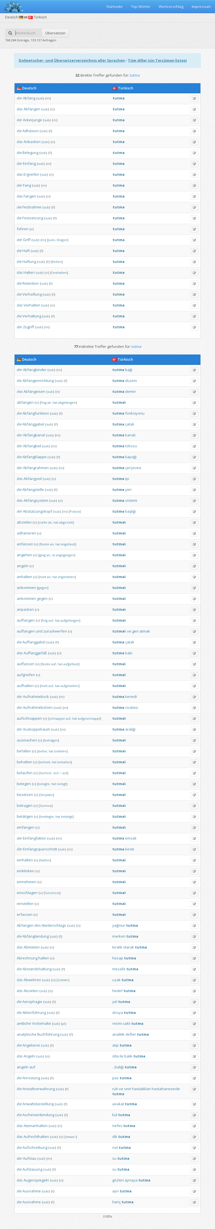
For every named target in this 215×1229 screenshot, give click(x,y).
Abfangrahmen (36, 467)
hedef (117, 990)
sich (56, 773)
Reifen (57, 262)
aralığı (130, 729)
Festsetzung (32, 217)
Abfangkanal (34, 435)
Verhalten (32, 305)
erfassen (24, 914)
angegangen (65, 555)
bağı (128, 369)
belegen (24, 783)
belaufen (24, 772)
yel (114, 1001)
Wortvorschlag (171, 6)
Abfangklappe (34, 456)
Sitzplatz (46, 795)
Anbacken (32, 141)
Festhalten (59, 272)
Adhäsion (30, 130)
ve (129, 631)
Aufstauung (32, 1169)
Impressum (201, 6)
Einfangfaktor (34, 838)
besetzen (25, 794)
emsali (130, 838)
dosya (117, 1012)
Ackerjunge (32, 119)
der (19, 98)
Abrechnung (27, 958)
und (39, 631)
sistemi (131, 500)
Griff (27, 239)
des (37, 925)
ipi (127, 478)
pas (115, 1077)
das (20, 108)
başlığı (130, 511)
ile (121, 1056)
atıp (115, 1045)
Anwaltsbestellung (38, 1103)
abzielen (24, 522)
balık (128, 1056)
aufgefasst (70, 664)
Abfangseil (33, 478)
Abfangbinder (34, 369)
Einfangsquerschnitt (40, 849)
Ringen (62, 240)
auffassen (25, 663)
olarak (128, 947)
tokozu (131, 445)
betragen (51, 740)
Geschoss (52, 893)
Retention (30, 283)
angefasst (68, 544)
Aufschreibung (34, 1147)
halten (45, 860)
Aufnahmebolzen (38, 707)
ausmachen (27, 740)
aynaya (131, 1180)
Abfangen (32, 108)
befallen (24, 750)
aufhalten (25, 685)
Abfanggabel (33, 424)
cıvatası (131, 707)
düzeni (131, 380)
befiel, (43, 751)
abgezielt (66, 522)
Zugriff (28, 326)
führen (23, 228)
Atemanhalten (36, 1125)
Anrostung (31, 1077)
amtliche (24, 1023)
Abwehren (32, 979)
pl (63, 1023)
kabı (128, 652)
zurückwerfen (55, 631)
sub (40, 98)
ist (53, 555)
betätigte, (47, 816)
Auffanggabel (33, 642)
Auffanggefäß (35, 652)
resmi (117, 1023)
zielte (43, 522)
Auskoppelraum (36, 729)
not (115, 1147)
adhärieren (26, 533)
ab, (49, 402)
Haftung (29, 261)
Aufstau (29, 1158)
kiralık (117, 947)
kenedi (131, 696)
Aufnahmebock (36, 696)
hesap (117, 958)
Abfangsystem (36, 500)
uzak (116, 979)
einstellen (25, 903)
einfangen (25, 827)
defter (130, 1034)
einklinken (25, 870)
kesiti (129, 849)
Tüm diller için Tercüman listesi (157, 60)
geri (135, 631)
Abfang (29, 98)
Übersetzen (55, 32)
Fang (27, 185)
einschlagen (27, 892)
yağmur (118, 925)
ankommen (26, 587)
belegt (61, 784)
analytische (26, 1034)
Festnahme (31, 207)
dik (114, 1136)
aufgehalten (69, 686)
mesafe (118, 968)
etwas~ (71, 1137)
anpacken (25, 609)
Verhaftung (32, 294)
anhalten (24, 576)
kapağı (131, 456)
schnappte (57, 718)
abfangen (25, 402)
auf (64, 773)
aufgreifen (26, 674)
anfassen (25, 543)
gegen (42, 588)
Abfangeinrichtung (38, 380)
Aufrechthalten (36, 1136)
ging (42, 555)
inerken (118, 936)
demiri (130, 391)
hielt (42, 577)
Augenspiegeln (36, 1180)
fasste (45, 544)
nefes (117, 1125)
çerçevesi (133, 467)
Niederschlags (54, 925)
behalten (24, 761)
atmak (144, 631)
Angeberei (31, 1045)
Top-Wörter (140, 6)
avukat (118, 1103)
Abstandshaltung (37, 968)
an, (52, 544)
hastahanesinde (166, 1088)
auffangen (26, 620)
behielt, (45, 762)
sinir (127, 1088)
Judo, (52, 240)
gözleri (118, 1180)
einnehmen (26, 881)
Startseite (114, 6)
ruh (115, 1088)
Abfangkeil (32, 445)
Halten (29, 272)
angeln (23, 565)
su (114, 1158)
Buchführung (48, 1034)
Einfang (29, 163)
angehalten (66, 577)
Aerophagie (32, 1001)
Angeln (29, 1056)
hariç (116, 1201)
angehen (24, 554)
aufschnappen (29, 718)
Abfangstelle (33, 489)
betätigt (67, 816)
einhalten (25, 859)
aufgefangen (69, 620)
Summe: (46, 773)
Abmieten (32, 947)
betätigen (25, 816)
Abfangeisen (34, 391)
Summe (46, 806)
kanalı (130, 435)
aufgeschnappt (89, 718)
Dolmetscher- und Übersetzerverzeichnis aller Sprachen (72, 60)
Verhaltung (31, 315)
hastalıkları (141, 1088)
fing (43, 402)
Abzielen (31, 990)
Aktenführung (34, 1012)
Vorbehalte (41, 1023)
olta (115, 1056)
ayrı (115, 1191)
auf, (51, 620)
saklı (126, 1023)
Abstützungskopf (37, 511)
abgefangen (67, 402)
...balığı (118, 1066)
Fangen (30, 196)
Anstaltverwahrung (38, 1088)
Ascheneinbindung (38, 1114)
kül (114, 1114)
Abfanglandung (35, 936)
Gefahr (63, 980)
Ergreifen (31, 174)
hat (55, 402)
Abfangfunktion (35, 413)
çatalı (129, 424)
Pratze (75, 511)
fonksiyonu (134, 413)
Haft (26, 250)
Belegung (30, 152)
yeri (128, 489)
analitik (118, 1034)
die (19, 130)
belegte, (44, 784)
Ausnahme (31, 1191)
